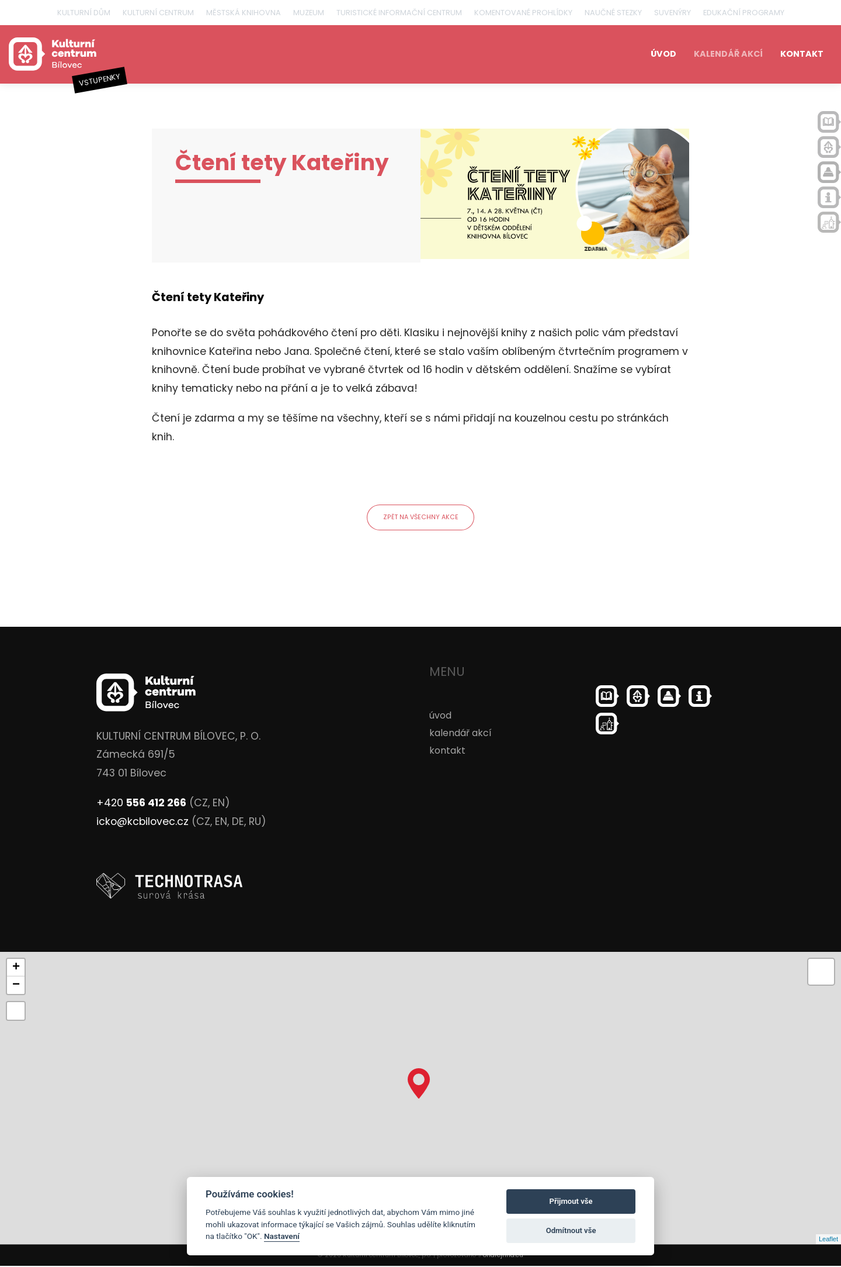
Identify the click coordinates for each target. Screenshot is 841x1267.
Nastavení (282, 1236)
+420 (141, 805)
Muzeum (308, 13)
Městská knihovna (243, 13)
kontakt (801, 54)
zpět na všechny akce (420, 518)
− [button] (16, 986)
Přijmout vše (571, 1201)
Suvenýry (672, 13)
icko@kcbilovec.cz (142, 823)
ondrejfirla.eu (503, 1256)
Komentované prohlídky (523, 13)
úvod (663, 54)
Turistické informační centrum (399, 13)
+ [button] (16, 969)
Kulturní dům (83, 13)
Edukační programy (743, 13)
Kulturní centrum (158, 13)
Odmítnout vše (571, 1230)
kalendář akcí (728, 54)
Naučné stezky (613, 13)
